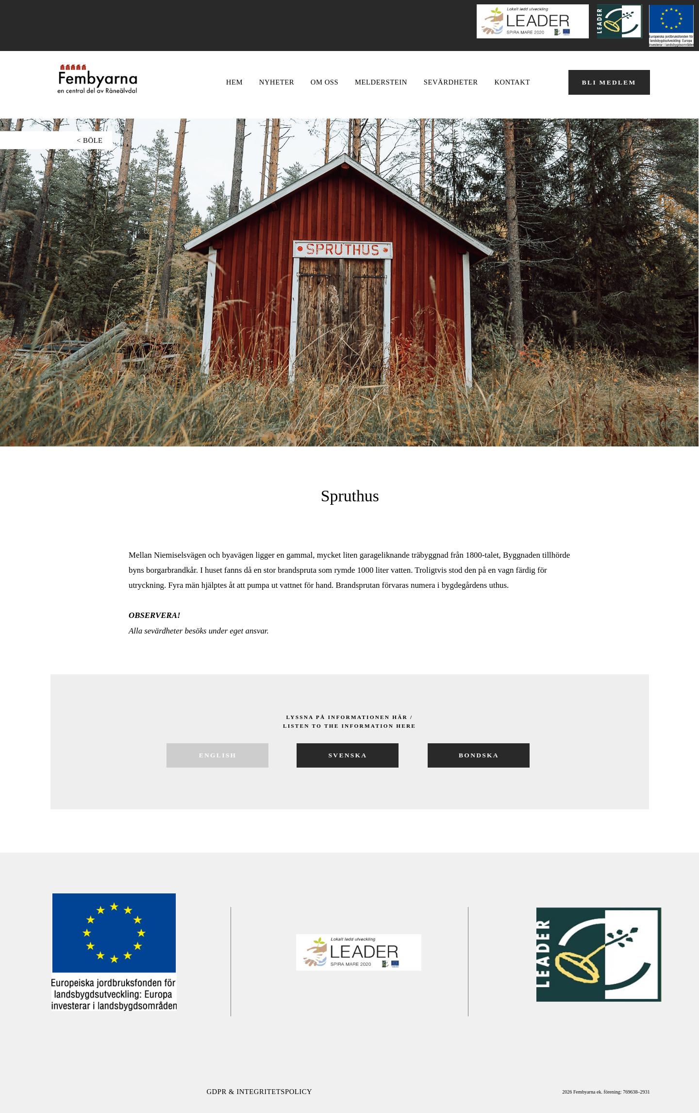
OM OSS (325, 82)
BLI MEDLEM (609, 82)
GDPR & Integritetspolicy (259, 1092)
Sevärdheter (451, 82)
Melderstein (381, 82)
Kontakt (512, 82)
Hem (234, 82)
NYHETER (276, 82)
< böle (90, 140)
